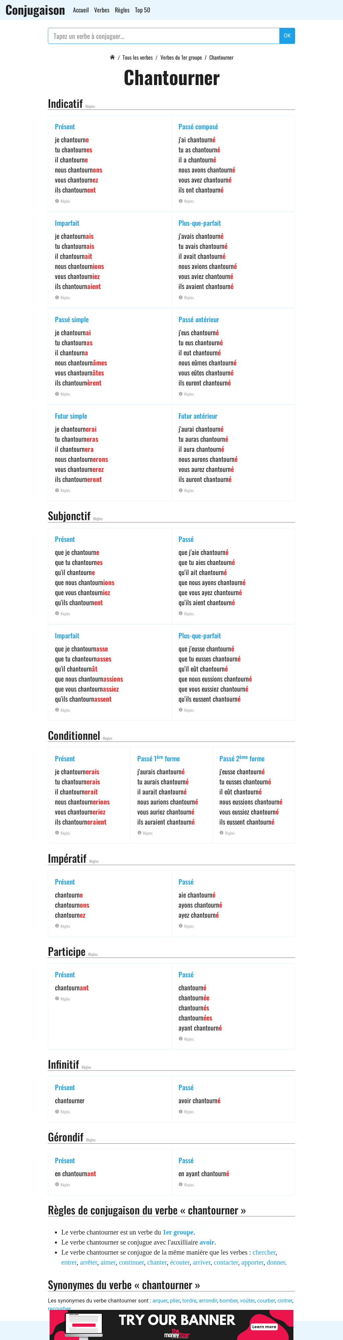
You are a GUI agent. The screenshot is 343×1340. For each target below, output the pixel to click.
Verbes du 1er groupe (181, 57)
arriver (202, 1262)
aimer (108, 1262)
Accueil (81, 9)
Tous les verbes (138, 57)
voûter (247, 1300)
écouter (180, 1262)
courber (266, 1300)
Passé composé (198, 126)
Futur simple (71, 416)
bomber (228, 1300)
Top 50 (142, 9)
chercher (264, 1252)
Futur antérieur (198, 416)
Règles (122, 9)
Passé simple (72, 319)
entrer (69, 1262)
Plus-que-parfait (200, 223)
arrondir (208, 1300)
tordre (189, 1300)
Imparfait (67, 223)
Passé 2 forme (242, 758)
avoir (207, 1242)
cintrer (284, 1300)
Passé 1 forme (158, 758)
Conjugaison (35, 9)
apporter (253, 1262)
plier (175, 1300)
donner (276, 1262)
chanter (157, 1262)
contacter (226, 1262)
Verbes (102, 9)
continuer (131, 1262)
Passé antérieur (199, 319)
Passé (186, 539)
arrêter (88, 1262)
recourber (59, 1309)
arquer (159, 1300)
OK (287, 35)
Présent (65, 126)
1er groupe (178, 1232)
